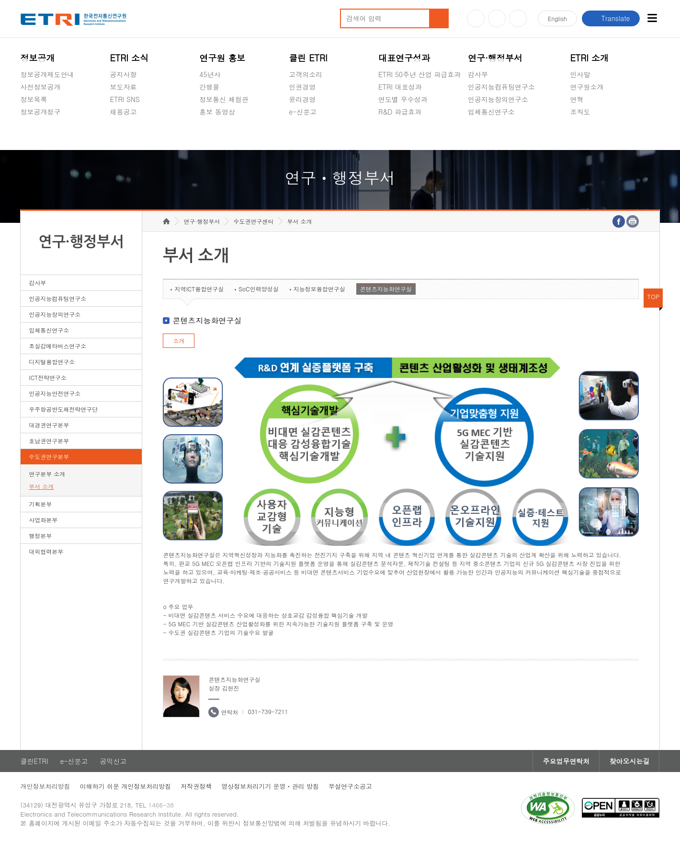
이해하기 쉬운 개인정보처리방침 (125, 786)
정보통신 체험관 (224, 99)
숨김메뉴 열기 (25, 123)
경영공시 (34, 134)
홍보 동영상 (217, 111)
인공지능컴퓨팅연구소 (501, 87)
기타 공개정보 (591, 134)
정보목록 (34, 99)
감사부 (478, 74)
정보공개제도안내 (47, 74)
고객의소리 (305, 74)
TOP (653, 296)
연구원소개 (586, 87)
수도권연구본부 (49, 456)
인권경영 (302, 87)
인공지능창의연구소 (498, 99)
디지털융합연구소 (52, 362)
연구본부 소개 (47, 474)
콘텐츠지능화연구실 (386, 289)
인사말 (580, 74)
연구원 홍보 (222, 57)
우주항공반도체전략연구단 (63, 409)
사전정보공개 (41, 87)
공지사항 (123, 74)
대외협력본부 (46, 551)
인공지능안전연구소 (54, 393)
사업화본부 (43, 520)
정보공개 (38, 57)
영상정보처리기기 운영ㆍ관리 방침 (270, 786)
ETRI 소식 (129, 57)
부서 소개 (41, 486)
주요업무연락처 (566, 761)
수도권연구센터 (253, 221)
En (557, 18)
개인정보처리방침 (45, 786)
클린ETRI (34, 761)
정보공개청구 (41, 111)
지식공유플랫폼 (401, 134)
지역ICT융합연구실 (199, 289)
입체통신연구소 (491, 111)
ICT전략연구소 (48, 377)
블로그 (497, 18)
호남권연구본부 (49, 441)
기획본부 (40, 504)
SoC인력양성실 (258, 289)
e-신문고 (303, 111)
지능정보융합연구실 (319, 289)
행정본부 (40, 535)
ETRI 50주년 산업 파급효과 (419, 74)
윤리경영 (302, 99)
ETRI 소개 (589, 57)
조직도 (580, 111)
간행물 (209, 87)
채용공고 (123, 111)
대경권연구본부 (49, 425)
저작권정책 (196, 786)
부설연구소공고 (350, 786)
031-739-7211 (268, 711)
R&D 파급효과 (399, 111)
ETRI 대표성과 (400, 87)
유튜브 (476, 18)
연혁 (576, 99)
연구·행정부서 (495, 57)
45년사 (209, 74)
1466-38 (161, 804)
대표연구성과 (404, 57)
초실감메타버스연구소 (501, 134)
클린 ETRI (308, 57)
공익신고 (302, 134)
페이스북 (518, 18)
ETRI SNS (124, 99)
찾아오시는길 (629, 761)
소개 (178, 340)
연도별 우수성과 (403, 99)
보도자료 (123, 87)
